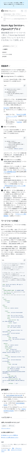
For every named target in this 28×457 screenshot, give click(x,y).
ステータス (3, 450)
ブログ (2, 451)
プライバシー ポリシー (5, 428)
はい (4, 425)
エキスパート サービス (16, 450)
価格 (9, 450)
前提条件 (5, 66)
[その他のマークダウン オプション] (16, 46)
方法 (14, 14)
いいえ (11, 425)
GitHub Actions (7, 14)
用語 (13, 448)
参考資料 (5, 389)
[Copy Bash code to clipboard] (24, 86)
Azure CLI (6, 108)
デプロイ (18, 14)
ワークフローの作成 (10, 221)
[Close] (24, 2)
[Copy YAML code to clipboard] (24, 260)
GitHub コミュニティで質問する (9, 435)
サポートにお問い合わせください (9, 437)
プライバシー (18, 448)
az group (19, 122)
